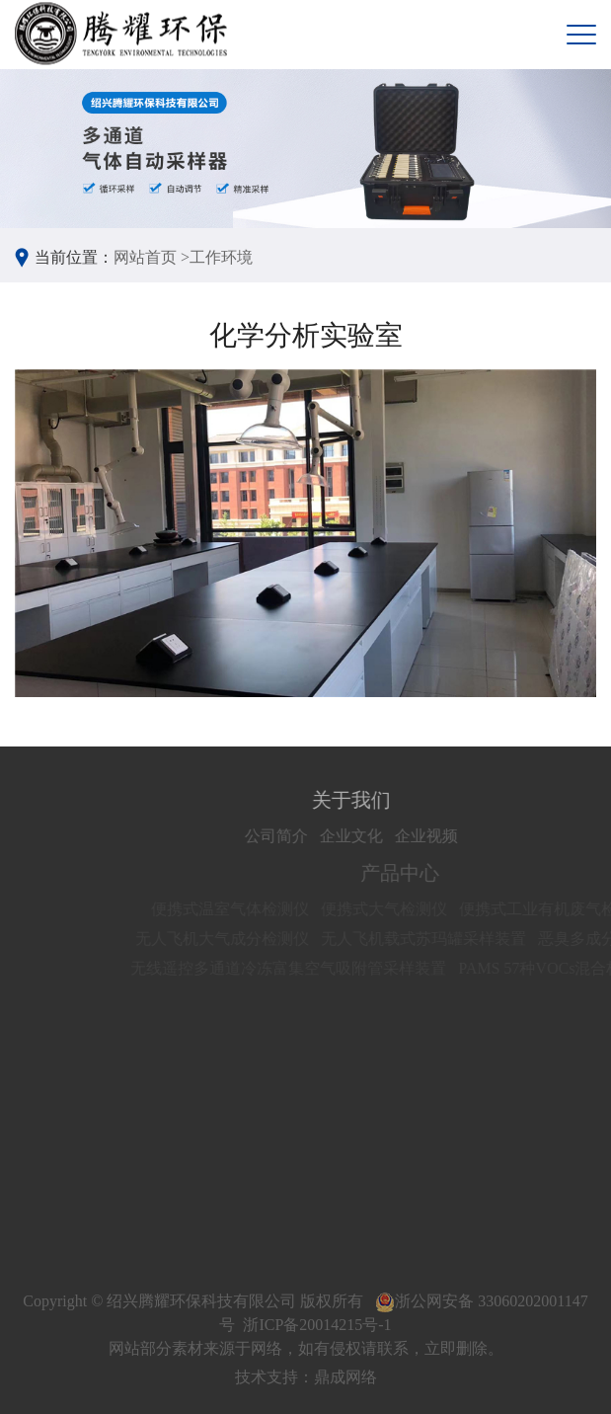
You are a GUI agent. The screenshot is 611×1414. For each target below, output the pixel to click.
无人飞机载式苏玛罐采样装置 (434, 938)
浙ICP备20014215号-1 (317, 1324)
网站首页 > (152, 257)
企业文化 (362, 835)
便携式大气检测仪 (395, 909)
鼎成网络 (345, 1377)
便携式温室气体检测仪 (241, 909)
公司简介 (287, 835)
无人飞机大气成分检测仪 (233, 938)
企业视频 (437, 835)
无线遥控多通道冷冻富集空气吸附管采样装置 (299, 968)
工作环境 (221, 257)
